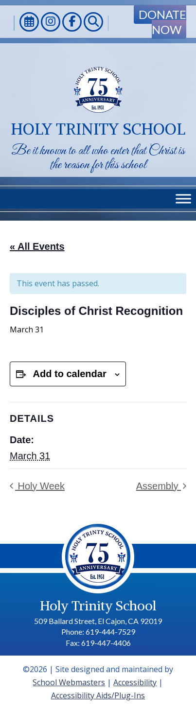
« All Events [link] (37, 246)
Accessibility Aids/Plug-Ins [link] (98, 695)
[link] (29, 23)
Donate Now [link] (162, 21)
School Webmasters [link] (69, 682)
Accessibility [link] (135, 682)
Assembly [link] (158, 486)
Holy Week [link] (40, 486)
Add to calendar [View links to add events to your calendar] (70, 373)
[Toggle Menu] (183, 198)
